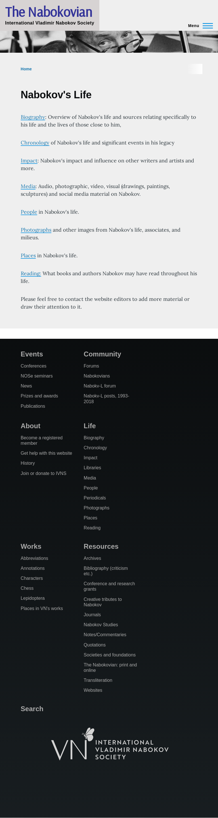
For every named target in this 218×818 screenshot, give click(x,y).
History (28, 463)
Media (28, 186)
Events (32, 354)
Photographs (36, 230)
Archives (92, 558)
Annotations (33, 568)
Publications (33, 406)
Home (26, 69)
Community (102, 354)
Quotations (95, 644)
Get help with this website (46, 453)
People (29, 212)
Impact (29, 160)
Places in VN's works (42, 608)
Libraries (92, 467)
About (30, 426)
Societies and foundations (110, 654)
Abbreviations (34, 558)
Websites (93, 690)
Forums (91, 366)
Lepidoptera (33, 598)
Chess (27, 588)
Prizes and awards (39, 395)
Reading (92, 527)
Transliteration (98, 680)
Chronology (35, 142)
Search (32, 709)
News (26, 385)
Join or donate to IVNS (43, 473)
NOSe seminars (37, 376)
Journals (92, 614)
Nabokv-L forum (100, 385)
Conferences (34, 366)
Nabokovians (97, 376)
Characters (32, 578)
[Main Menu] (199, 26)
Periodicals (95, 497)
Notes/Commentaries (105, 634)
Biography (33, 117)
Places (28, 255)
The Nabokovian (48, 11)
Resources (101, 546)
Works (31, 546)
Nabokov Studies (101, 624)
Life (90, 426)
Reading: (31, 273)
